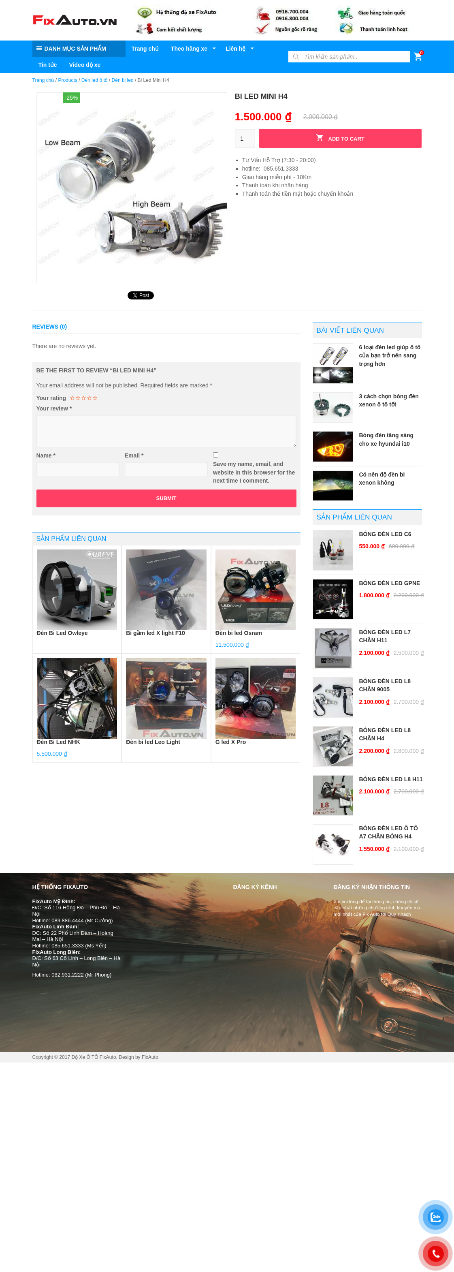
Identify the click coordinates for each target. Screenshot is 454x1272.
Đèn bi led (123, 80)
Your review (54, 408)
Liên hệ (235, 48)
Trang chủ (145, 48)
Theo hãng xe (189, 48)
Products (67, 80)
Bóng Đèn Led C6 (385, 534)
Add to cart (340, 137)
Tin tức (47, 65)
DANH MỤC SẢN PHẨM (75, 48)
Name (45, 455)
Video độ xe (85, 65)
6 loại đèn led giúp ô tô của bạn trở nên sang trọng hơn (390, 355)
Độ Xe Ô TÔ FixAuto (93, 1057)
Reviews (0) (49, 326)
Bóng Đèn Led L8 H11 (391, 779)
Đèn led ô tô (94, 80)
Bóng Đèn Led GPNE (389, 583)
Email (134, 455)
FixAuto (150, 1057)
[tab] (49, 327)
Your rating (51, 398)
